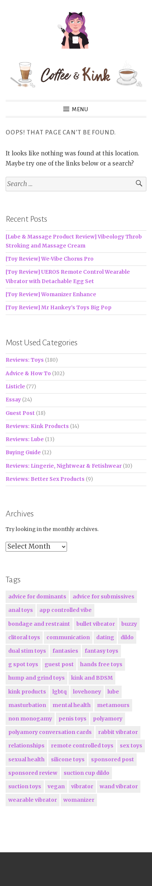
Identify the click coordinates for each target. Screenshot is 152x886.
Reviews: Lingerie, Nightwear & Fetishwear (64, 466)
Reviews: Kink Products (37, 426)
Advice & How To (28, 373)
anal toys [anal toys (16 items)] (20, 610)
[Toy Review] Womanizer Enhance (51, 294)
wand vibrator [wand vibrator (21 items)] (119, 786)
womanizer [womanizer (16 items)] (78, 800)
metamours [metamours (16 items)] (113, 705)
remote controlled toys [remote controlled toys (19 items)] (82, 745)
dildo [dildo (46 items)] (127, 637)
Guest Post (20, 413)
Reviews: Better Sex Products (45, 479)
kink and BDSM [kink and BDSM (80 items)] (92, 677)
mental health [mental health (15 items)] (71, 705)
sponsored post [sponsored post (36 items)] (112, 759)
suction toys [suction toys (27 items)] (24, 786)
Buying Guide (23, 452)
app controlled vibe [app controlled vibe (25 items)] (65, 610)
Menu (80, 109)
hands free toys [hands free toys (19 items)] (101, 664)
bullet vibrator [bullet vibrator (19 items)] (95, 623)
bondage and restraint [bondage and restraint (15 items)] (39, 623)
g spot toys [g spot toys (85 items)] (23, 664)
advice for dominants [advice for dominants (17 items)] (37, 596)
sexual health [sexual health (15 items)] (26, 759)
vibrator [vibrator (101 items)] (82, 786)
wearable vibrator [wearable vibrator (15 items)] (32, 800)
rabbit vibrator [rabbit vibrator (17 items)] (118, 732)
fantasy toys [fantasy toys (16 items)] (101, 650)
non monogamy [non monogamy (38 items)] (30, 718)
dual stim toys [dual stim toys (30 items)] (27, 650)
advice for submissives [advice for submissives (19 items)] (103, 596)
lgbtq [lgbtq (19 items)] (59, 691)
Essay (13, 400)
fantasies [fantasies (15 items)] (65, 650)
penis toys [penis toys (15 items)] (72, 718)
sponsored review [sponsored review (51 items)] (32, 773)
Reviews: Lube (25, 439)
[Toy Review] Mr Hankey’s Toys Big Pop (59, 307)
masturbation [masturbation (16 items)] (27, 705)
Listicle (15, 386)
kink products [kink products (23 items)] (27, 691)
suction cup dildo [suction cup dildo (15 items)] (86, 773)
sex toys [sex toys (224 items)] (131, 745)
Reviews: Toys (25, 360)
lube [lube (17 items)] (113, 691)
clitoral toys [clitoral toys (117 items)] (24, 637)
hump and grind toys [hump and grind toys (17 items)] (36, 677)
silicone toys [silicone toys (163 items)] (68, 759)
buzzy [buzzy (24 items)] (129, 623)
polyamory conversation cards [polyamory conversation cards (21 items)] (50, 732)
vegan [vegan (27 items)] (56, 786)
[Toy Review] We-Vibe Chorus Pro (50, 259)
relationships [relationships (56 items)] (26, 745)
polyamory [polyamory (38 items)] (107, 718)
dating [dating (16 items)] (105, 637)
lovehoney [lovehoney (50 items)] (87, 691)
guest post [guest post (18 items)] (59, 664)
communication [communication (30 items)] (68, 637)
